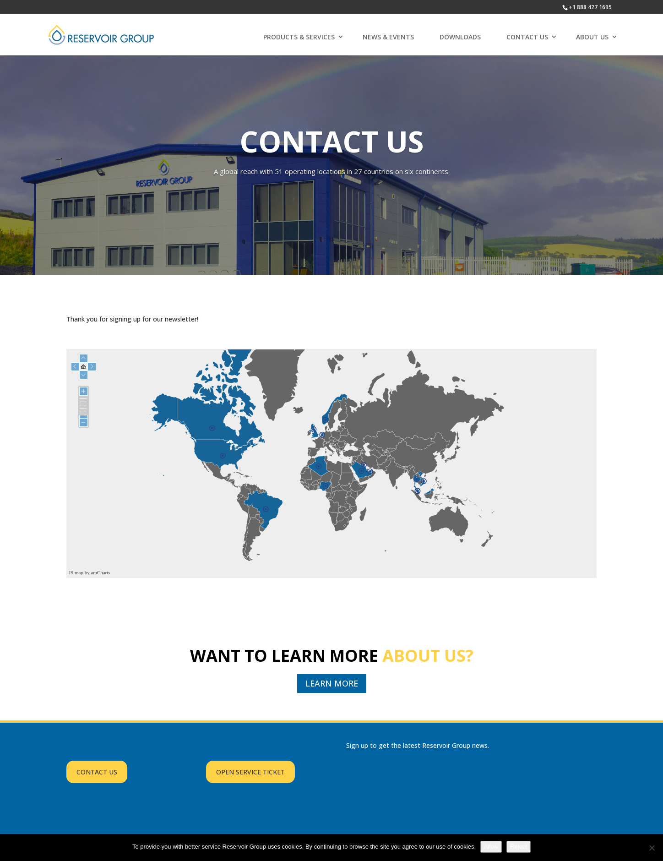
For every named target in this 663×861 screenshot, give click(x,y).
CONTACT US (527, 37)
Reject (518, 846)
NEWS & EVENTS (388, 37)
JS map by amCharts (89, 572)
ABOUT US (592, 37)
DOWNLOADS (460, 37)
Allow (491, 846)
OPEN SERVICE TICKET (250, 772)
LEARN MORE (331, 683)
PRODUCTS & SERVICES (299, 37)
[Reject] (651, 847)
